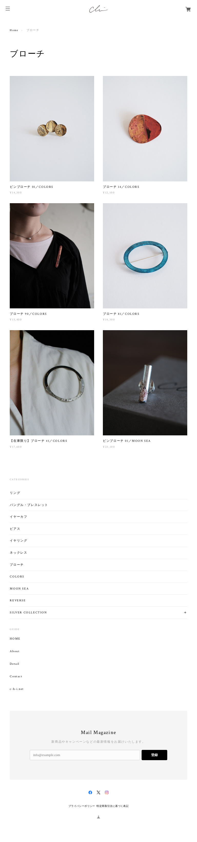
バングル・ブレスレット (29, 505)
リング (15, 493)
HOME (15, 639)
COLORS (17, 577)
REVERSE (18, 600)
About (14, 651)
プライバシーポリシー (81, 806)
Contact (16, 676)
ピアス (15, 529)
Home (14, 30)
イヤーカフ (18, 517)
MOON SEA (19, 589)
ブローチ (17, 565)
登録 (154, 755)
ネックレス (18, 553)
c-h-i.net (17, 689)
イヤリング (18, 541)
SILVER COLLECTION (28, 612)
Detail (14, 664)
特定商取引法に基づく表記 (112, 806)
